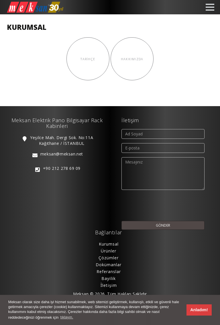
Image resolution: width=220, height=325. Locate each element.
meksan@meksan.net (61, 154)
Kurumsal (109, 244)
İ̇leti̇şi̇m (109, 285)
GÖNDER (163, 225)
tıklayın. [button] (66, 317)
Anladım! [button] (199, 310)
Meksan (81, 294)
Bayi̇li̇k (108, 278)
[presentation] (165, 205)
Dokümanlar (108, 264)
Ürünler (108, 251)
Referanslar (109, 271)
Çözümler (109, 257)
